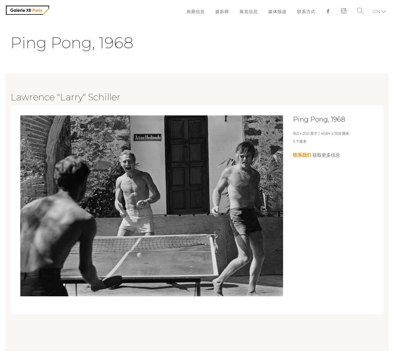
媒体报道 (277, 11)
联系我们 (302, 155)
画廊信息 (196, 11)
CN (376, 11)
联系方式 (306, 11)
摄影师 (222, 11)
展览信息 (249, 11)
